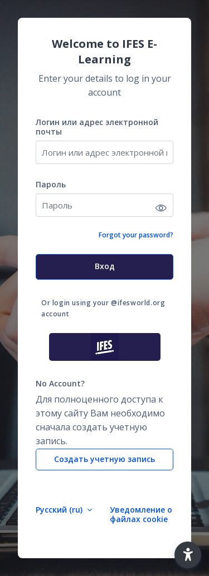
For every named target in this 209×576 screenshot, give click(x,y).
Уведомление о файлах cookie (141, 514)
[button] (187, 555)
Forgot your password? (136, 235)
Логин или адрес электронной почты (97, 126)
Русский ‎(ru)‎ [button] (60, 509)
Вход (105, 266)
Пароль (51, 184)
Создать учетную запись (104, 459)
